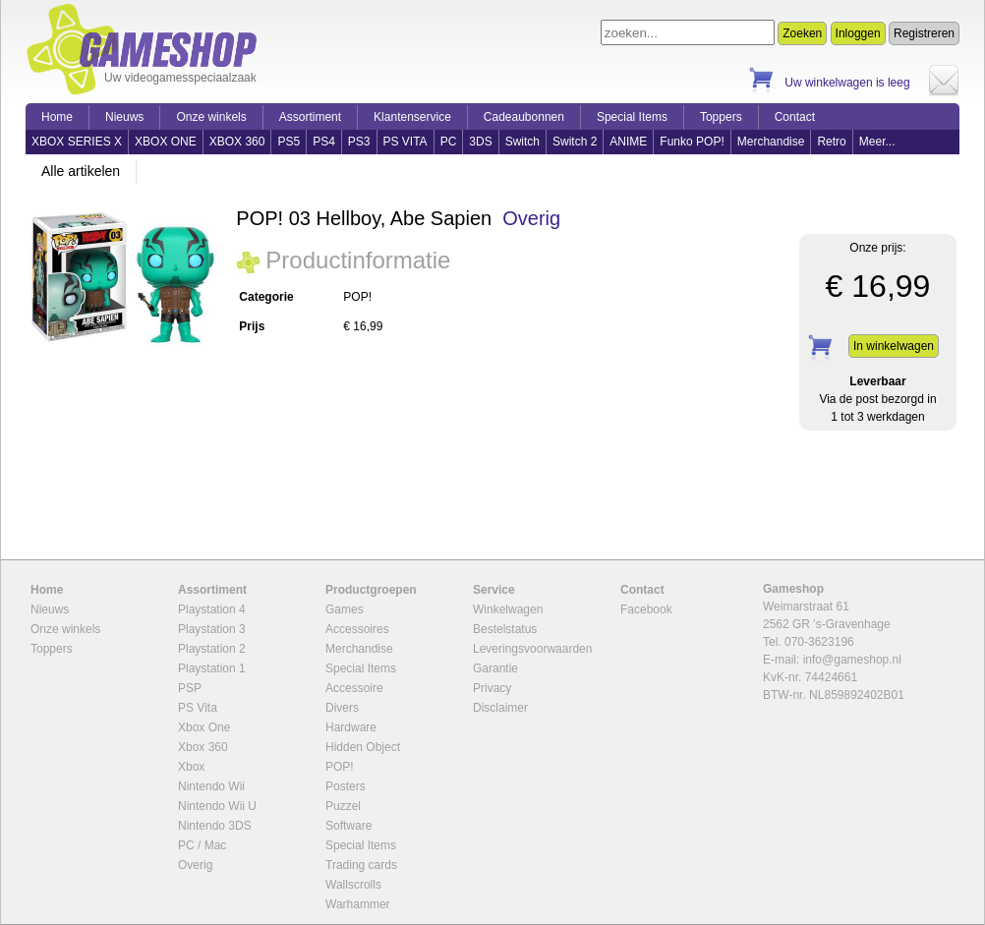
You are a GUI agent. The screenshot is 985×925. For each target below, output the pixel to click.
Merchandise (771, 141)
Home (57, 117)
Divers (342, 708)
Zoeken (802, 33)
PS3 (359, 141)
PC (448, 141)
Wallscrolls (353, 885)
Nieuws (124, 117)
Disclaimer (500, 708)
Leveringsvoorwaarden (532, 649)
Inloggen (858, 33)
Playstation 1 (212, 668)
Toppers (721, 117)
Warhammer (357, 904)
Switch (522, 141)
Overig (531, 218)
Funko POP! (692, 141)
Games (344, 609)
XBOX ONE (166, 141)
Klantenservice (412, 117)
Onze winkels (211, 117)
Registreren (924, 33)
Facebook (646, 609)
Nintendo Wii (211, 786)
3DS (480, 141)
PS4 (324, 141)
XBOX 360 (237, 141)
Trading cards (361, 865)
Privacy (492, 688)
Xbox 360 (203, 747)
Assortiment (310, 117)
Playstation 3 (212, 629)
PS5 (288, 141)
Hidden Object (362, 747)
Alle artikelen (80, 171)
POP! (339, 767)
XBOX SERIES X (76, 141)
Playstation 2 (212, 649)
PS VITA (405, 141)
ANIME (628, 141)
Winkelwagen (508, 609)
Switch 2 (574, 141)
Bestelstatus (505, 629)
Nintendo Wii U (217, 806)
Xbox (191, 767)
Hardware (351, 727)
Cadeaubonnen (524, 117)
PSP (190, 688)
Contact (795, 117)
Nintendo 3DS (215, 826)
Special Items (632, 117)
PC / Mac (202, 845)
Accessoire (354, 688)
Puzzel (343, 806)
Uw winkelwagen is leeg (846, 82)
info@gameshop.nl (852, 659)
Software (348, 826)
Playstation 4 (212, 609)
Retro (831, 141)
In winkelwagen (893, 346)
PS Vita (197, 708)
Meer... (877, 141)
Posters (345, 786)
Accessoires (357, 629)
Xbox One (204, 727)
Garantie (495, 668)
